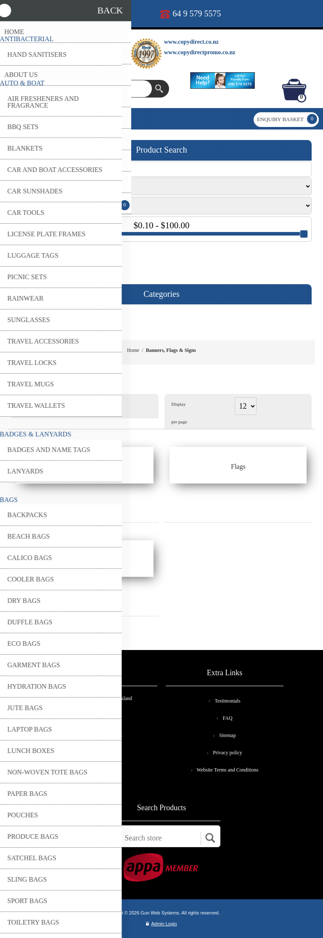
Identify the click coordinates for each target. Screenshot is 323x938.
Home (133, 350)
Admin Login (161, 923)
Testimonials (227, 701)
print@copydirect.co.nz (90, 13)
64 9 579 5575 (197, 13)
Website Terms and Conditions (228, 770)
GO (20, 256)
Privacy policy (227, 753)
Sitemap (227, 735)
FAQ (227, 718)
